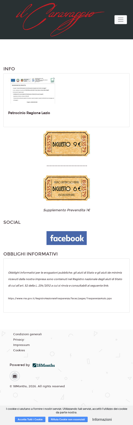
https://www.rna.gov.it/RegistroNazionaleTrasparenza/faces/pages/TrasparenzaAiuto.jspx (60, 298)
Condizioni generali (27, 334)
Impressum (21, 345)
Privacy (18, 339)
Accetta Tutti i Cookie (30, 419)
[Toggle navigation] (120, 19)
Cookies (19, 350)
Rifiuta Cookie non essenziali (68, 419)
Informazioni (102, 419)
